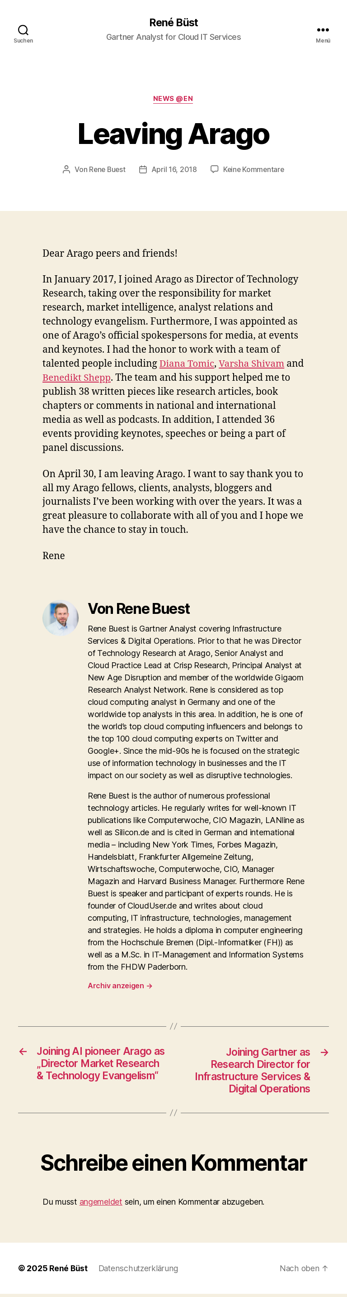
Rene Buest (106, 170)
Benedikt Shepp (97, 379)
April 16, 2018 (174, 170)
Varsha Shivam (254, 365)
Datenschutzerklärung (139, 1271)
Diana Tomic (187, 365)
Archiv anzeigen (120, 986)
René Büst (173, 22)
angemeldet (101, 1205)
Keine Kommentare (254, 170)
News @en (173, 100)
